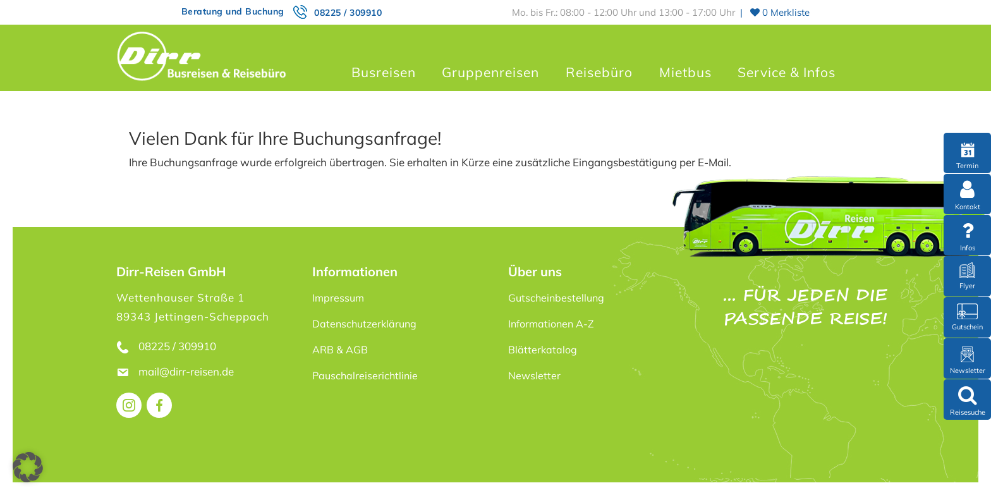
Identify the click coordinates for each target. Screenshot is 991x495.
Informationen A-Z (551, 323)
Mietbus (685, 72)
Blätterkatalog (542, 349)
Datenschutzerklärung (364, 323)
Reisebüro (599, 72)
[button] (28, 467)
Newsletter (534, 375)
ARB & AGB (340, 349)
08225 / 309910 (348, 12)
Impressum (338, 297)
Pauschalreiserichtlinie (365, 375)
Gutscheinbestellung (556, 297)
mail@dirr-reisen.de (187, 371)
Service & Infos (787, 72)
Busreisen (383, 72)
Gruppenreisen (490, 72)
